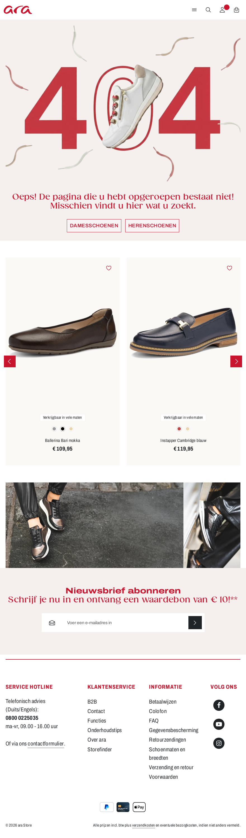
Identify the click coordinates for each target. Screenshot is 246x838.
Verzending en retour (171, 767)
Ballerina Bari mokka (62, 440)
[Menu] (194, 9)
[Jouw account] (222, 9)
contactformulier (46, 744)
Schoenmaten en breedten (167, 753)
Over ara (96, 740)
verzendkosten (143, 825)
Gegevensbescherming (173, 730)
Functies (96, 721)
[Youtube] (218, 724)
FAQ (154, 721)
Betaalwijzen (162, 702)
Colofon (158, 711)
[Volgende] (236, 361)
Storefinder (99, 749)
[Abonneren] (195, 622)
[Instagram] (218, 743)
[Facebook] (218, 705)
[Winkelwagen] (236, 9)
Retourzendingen (167, 740)
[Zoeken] (208, 9)
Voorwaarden (163, 777)
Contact (96, 711)
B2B (92, 702)
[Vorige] (10, 361)
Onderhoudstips (104, 730)
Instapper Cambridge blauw (183, 440)
